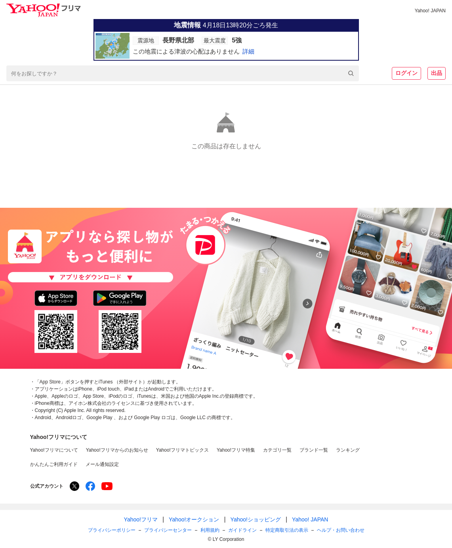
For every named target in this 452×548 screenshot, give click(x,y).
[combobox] (182, 73)
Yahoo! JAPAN (430, 10)
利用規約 (209, 530)
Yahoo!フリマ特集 (236, 450)
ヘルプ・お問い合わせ (340, 530)
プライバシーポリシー (111, 530)
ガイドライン (242, 530)
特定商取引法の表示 (286, 530)
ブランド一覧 (313, 450)
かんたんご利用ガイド (54, 464)
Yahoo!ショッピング (256, 519)
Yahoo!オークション (194, 519)
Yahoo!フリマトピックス (182, 450)
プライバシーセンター (168, 530)
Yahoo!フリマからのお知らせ (117, 450)
